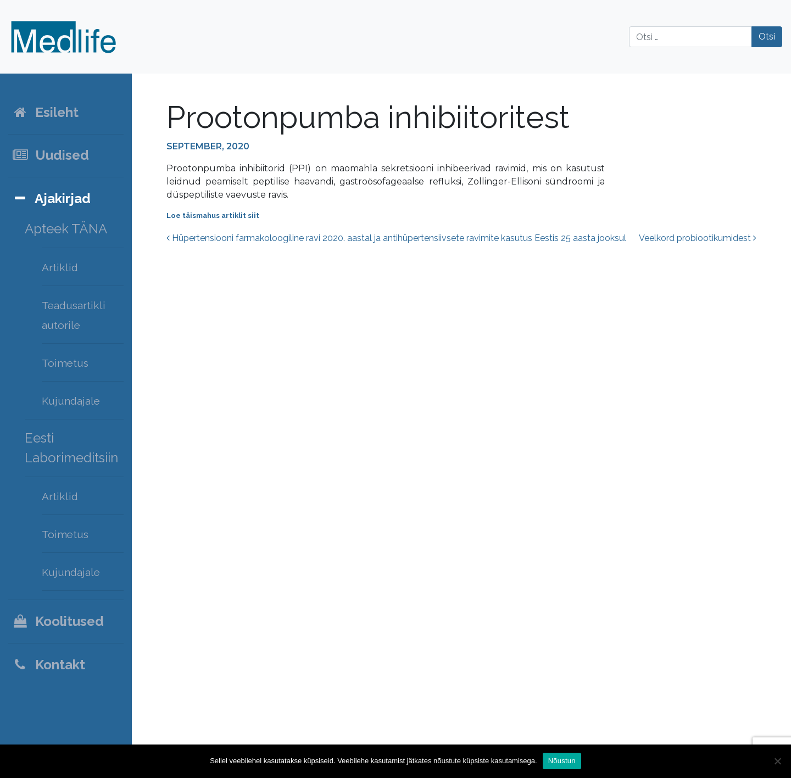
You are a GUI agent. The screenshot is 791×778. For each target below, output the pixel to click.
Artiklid (60, 267)
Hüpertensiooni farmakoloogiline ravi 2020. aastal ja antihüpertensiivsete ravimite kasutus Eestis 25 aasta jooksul (396, 238)
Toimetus (65, 363)
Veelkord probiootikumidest (697, 238)
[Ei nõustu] (777, 760)
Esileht (45, 112)
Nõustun (562, 761)
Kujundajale (71, 401)
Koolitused (58, 621)
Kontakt (48, 665)
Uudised (50, 155)
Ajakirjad (51, 198)
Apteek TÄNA (66, 229)
